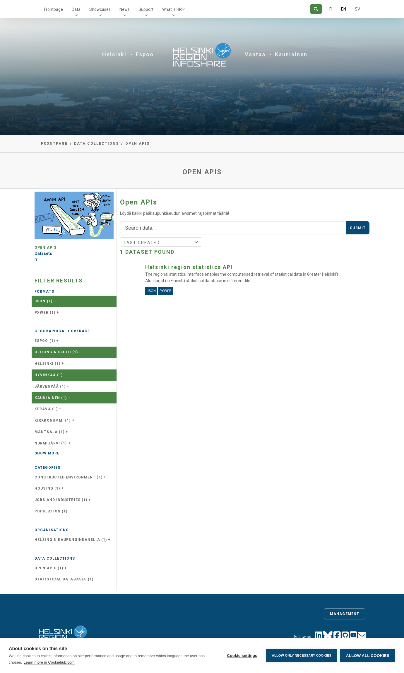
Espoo (145, 54)
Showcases (100, 9)
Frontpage (53, 9)
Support (145, 9)
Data (76, 9)
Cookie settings (242, 655)
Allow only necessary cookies (301, 655)
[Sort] (161, 242)
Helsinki (114, 54)
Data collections (96, 144)
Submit (358, 228)
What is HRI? (173, 9)
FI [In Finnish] (330, 9)
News (124, 9)
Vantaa (255, 54)
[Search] (316, 9)
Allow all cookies (367, 655)
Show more (47, 453)
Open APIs (137, 144)
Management (344, 614)
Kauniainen (291, 54)
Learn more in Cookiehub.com (49, 662)
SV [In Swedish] (357, 9)
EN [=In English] (343, 9)
